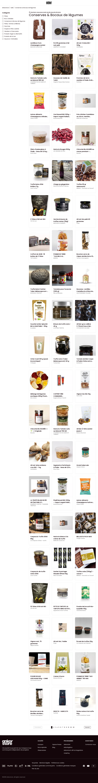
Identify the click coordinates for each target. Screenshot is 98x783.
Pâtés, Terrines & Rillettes (11, 23)
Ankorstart (67, 744)
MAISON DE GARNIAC (59, 223)
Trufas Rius (56, 363)
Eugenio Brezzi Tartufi (59, 398)
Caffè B (55, 713)
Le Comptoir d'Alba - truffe (38, 540)
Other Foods (34, 118)
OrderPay (67, 753)
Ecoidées (33, 328)
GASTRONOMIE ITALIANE (83, 293)
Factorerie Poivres (35, 680)
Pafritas (79, 82)
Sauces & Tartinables (10, 39)
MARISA (55, 258)
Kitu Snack (33, 398)
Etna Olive (33, 153)
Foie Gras (6, 26)
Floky (78, 223)
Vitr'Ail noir (33, 221)
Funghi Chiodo (81, 538)
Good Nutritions (81, 610)
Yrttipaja (33, 363)
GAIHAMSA (80, 47)
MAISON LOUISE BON (36, 47)
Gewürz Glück (81, 467)
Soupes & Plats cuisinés (10, 28)
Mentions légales (44, 763)
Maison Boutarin (81, 433)
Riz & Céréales (7, 18)
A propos (40, 744)
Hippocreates (34, 645)
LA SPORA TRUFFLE (58, 328)
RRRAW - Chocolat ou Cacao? (85, 188)
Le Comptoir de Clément (84, 643)
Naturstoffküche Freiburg (60, 186)
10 (68, 727)
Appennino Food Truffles (60, 610)
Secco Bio (79, 396)
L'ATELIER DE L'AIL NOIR (83, 328)
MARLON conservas (82, 118)
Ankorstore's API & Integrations (73, 750)
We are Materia (57, 293)
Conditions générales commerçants (43, 766)
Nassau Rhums (57, 678)
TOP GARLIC (33, 258)
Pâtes (5, 16)
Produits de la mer (9, 36)
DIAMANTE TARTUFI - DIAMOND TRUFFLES (39, 505)
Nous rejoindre (42, 747)
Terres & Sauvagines (83, 258)
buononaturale (57, 118)
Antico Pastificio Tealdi (83, 715)
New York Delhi (57, 575)
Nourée (79, 153)
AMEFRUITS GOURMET (59, 47)
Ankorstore (5, 8)
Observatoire (42, 750)
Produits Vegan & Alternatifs (12, 34)
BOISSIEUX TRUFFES (36, 293)
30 (73, 727)
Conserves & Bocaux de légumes (13, 21)
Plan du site (35, 769)
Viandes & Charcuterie (10, 31)
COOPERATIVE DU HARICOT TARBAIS (38, 82)
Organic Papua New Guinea (61, 82)
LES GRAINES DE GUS (59, 151)
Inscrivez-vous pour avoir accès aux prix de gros (46, 12)
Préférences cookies (57, 763)
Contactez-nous (90, 744)
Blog (53, 747)
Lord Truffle (33, 188)
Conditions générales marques (66, 766)
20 (71, 727)
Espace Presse (56, 744)
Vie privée (35, 763)
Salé (12, 8)
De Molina (79, 363)
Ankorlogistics (68, 747)
